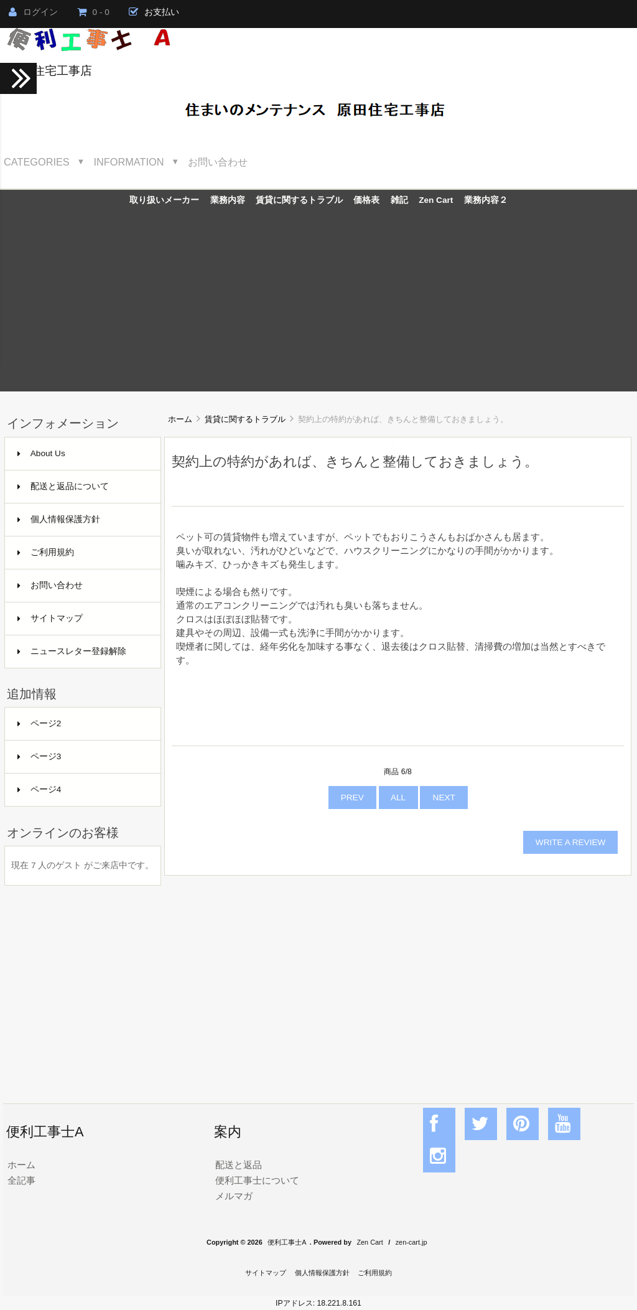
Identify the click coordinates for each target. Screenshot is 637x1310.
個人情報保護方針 (58, 519)
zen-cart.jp (411, 1242)
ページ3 (39, 756)
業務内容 (227, 200)
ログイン (33, 12)
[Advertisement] (318, 304)
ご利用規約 (45, 552)
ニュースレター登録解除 (71, 651)
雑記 (399, 200)
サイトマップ (50, 618)
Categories (37, 161)
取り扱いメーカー (164, 200)
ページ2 (39, 723)
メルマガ (234, 1196)
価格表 (366, 200)
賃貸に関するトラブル (245, 419)
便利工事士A (286, 1242)
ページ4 (39, 789)
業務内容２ (486, 200)
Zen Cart (436, 200)
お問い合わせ (218, 161)
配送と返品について (63, 486)
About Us (41, 453)
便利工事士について (257, 1180)
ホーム (180, 419)
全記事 (21, 1180)
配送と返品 (238, 1164)
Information (129, 161)
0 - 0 (93, 12)
